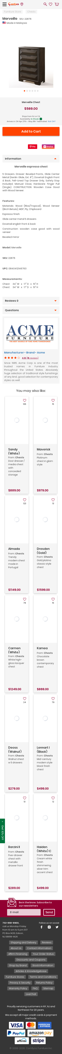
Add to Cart (31, 131)
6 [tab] (37, 91)
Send (49, 912)
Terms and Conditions (43, 977)
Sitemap (48, 988)
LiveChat (31, 994)
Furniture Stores (15, 977)
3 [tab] (29, 91)
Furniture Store (12, 11)
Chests (31, 11)
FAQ (35, 988)
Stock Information (42, 965)
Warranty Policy (18, 988)
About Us (16, 948)
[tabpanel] (31, 57)
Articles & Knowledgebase (31, 971)
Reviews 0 (11, 300)
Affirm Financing (17, 954)
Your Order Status (43, 954)
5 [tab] (35, 91)
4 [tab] (32, 91)
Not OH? (51, 121)
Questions (12, 310)
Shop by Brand (18, 965)
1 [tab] (24, 91)
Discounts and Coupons (31, 959)
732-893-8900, (10, 922)
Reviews (46, 942)
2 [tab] (27, 91)
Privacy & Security (20, 982)
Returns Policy (44, 982)
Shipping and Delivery (23, 942)
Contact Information (39, 948)
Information (13, 158)
